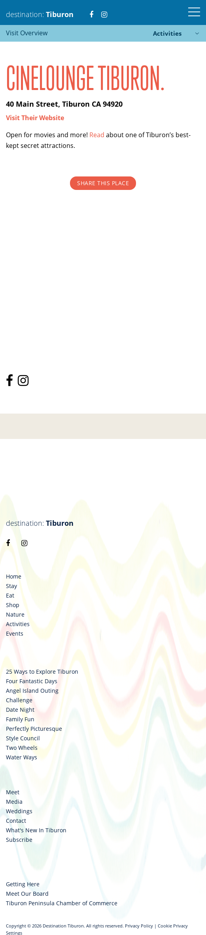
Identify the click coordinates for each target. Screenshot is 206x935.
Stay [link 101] (11, 586)
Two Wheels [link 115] (22, 748)
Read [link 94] (96, 134)
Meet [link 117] (12, 792)
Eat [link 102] (10, 595)
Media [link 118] (14, 802)
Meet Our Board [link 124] (27, 894)
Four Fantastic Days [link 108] (31, 681)
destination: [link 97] (40, 523)
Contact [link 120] (16, 821)
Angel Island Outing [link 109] (32, 691)
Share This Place (103, 183)
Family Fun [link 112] (20, 719)
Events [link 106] (14, 633)
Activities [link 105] (18, 624)
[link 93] (35, 117)
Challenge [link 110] (19, 700)
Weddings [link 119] (19, 811)
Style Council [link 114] (23, 738)
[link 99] (24, 543)
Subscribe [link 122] (19, 840)
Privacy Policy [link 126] (139, 926)
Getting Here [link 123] (23, 884)
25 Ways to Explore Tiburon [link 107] (42, 672)
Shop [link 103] (12, 605)
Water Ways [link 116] (21, 757)
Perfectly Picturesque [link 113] (34, 729)
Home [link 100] (13, 576)
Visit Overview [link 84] (26, 33)
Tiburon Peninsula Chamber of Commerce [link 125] (61, 903)
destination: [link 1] (40, 14)
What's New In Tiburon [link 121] (36, 830)
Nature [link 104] (15, 614)
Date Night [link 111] (20, 710)
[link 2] (91, 9)
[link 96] (25, 382)
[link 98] (8, 543)
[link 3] (104, 9)
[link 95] (11, 382)
